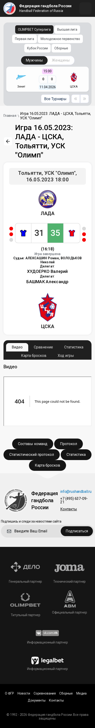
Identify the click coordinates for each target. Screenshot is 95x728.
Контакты (68, 509)
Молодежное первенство (60, 39)
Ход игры (66, 355)
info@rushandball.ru (75, 492)
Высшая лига (67, 29)
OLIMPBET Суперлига (34, 29)
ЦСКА (47, 326)
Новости (24, 693)
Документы (37, 700)
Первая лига (24, 39)
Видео (17, 347)
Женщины (61, 60)
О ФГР (9, 693)
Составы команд (32, 444)
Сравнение (43, 347)
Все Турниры (55, 99)
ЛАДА (47, 213)
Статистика (73, 347)
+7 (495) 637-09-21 (74, 500)
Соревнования (45, 693)
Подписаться (77, 531)
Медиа (81, 693)
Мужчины (34, 60)
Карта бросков (33, 355)
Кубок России (37, 48)
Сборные (61, 48)
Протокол (68, 444)
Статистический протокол (31, 454)
